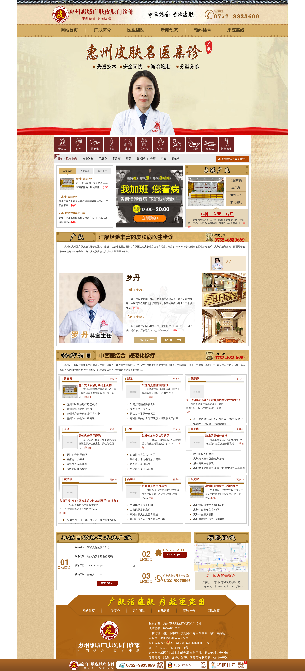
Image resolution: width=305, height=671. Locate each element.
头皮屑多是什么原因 (141, 468)
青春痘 (62, 148)
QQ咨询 (236, 187)
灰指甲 (161, 148)
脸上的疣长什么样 (216, 435)
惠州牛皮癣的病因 (203, 514)
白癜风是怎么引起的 (154, 486)
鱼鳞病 (210, 148)
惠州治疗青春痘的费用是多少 (83, 413)
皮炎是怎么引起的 (140, 464)
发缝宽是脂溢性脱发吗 (155, 385)
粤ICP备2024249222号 (174, 638)
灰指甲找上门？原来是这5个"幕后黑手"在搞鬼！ (89, 500)
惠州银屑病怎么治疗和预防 (208, 519)
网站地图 (214, 610)
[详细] (106, 187)
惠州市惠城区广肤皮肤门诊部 (168, 652)
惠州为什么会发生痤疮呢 (81, 418)
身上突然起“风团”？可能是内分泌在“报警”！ (213, 400)
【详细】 (137, 307)
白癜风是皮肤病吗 (140, 509)
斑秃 (128, 158)
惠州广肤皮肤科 (84, 178)
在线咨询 (236, 180)
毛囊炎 (103, 158)
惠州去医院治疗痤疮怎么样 (95, 385)
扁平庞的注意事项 (203, 463)
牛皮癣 (194, 148)
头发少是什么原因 (140, 409)
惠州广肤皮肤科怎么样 (73, 213)
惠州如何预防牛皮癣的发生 (221, 486)
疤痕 (163, 158)
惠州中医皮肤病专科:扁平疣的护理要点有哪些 (219, 468)
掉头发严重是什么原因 (142, 413)
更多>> (113, 378)
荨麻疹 (95, 148)
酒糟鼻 (176, 158)
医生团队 (135, 30)
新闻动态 (169, 30)
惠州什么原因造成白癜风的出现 (148, 519)
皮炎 (128, 148)
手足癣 (116, 158)
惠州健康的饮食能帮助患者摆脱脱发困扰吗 (154, 418)
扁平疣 (144, 148)
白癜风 (177, 148)
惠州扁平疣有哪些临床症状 (208, 458)
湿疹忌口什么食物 (77, 468)
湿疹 (111, 148)
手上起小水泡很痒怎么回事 (145, 459)
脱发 (78, 148)
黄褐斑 (141, 158)
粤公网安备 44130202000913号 (189, 643)
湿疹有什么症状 (75, 459)
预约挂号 (202, 30)
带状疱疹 (226, 148)
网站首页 (69, 30)
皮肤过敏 (88, 158)
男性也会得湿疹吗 (90, 435)
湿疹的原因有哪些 (77, 464)
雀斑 (153, 158)
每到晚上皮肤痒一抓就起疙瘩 (209, 423)
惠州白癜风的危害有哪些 (144, 514)
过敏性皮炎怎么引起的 (155, 435)
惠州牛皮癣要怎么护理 (206, 509)
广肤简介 (102, 30)
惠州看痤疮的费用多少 (79, 409)
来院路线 (235, 30)
